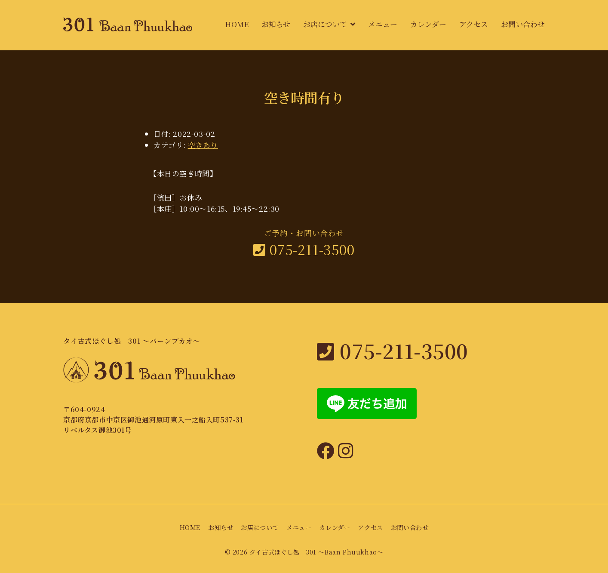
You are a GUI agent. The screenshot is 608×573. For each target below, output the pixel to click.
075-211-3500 (303, 249)
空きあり (203, 144)
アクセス (473, 23)
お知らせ (275, 23)
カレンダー (428, 23)
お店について (325, 23)
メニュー (382, 23)
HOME (237, 23)
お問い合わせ (523, 23)
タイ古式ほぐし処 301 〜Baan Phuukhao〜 (316, 551)
